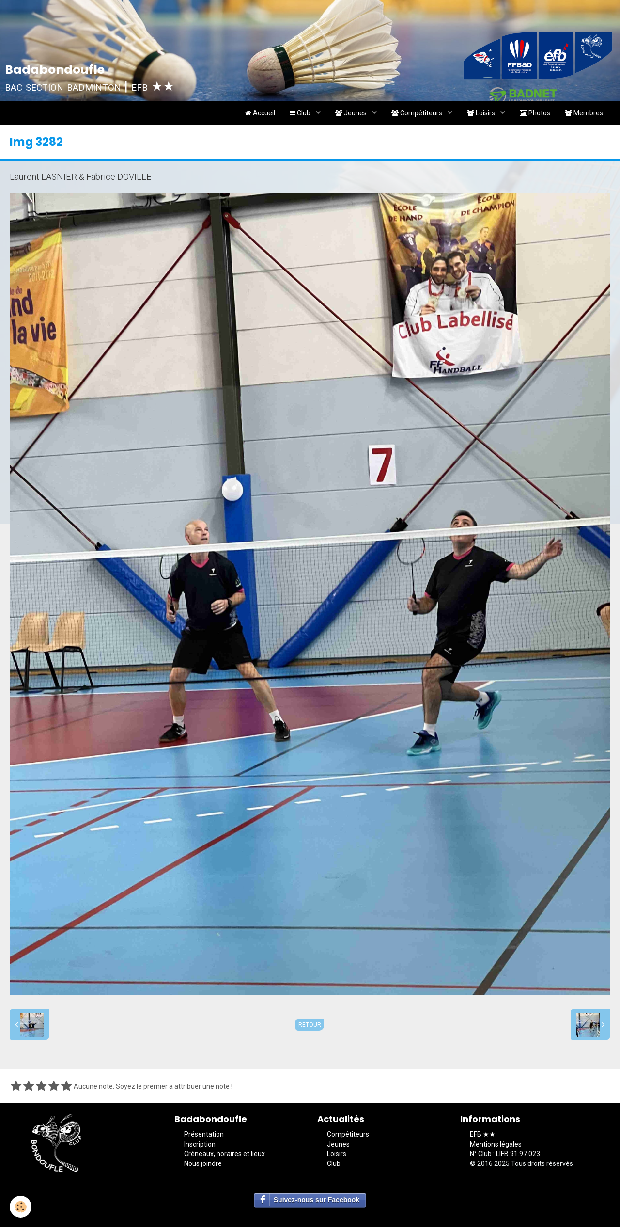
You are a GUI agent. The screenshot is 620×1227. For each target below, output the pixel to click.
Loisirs (481, 113)
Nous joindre (203, 1163)
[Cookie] (20, 1207)
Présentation (204, 1134)
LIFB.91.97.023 (518, 1154)
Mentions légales (496, 1144)
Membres (584, 113)
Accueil (260, 113)
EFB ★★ (483, 1134)
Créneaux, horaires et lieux (224, 1154)
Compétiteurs (417, 113)
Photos (535, 113)
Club (301, 113)
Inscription (200, 1144)
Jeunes (351, 113)
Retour (309, 1024)
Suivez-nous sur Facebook (316, 1200)
